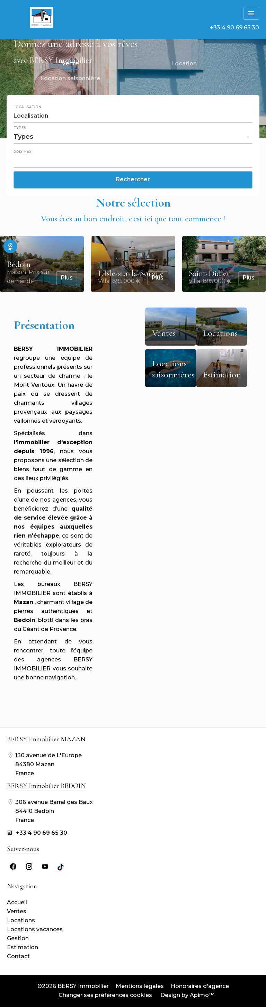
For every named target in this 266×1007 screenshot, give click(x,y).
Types (20, 128)
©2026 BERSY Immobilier (73, 986)
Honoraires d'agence (200, 986)
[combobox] (133, 116)
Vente (70, 64)
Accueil (41, 17)
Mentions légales (140, 986)
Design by (186, 995)
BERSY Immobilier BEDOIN (46, 786)
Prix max (23, 152)
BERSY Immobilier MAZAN (46, 739)
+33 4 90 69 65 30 (234, 27)
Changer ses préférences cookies (105, 995)
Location (184, 64)
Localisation (27, 107)
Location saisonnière (70, 79)
